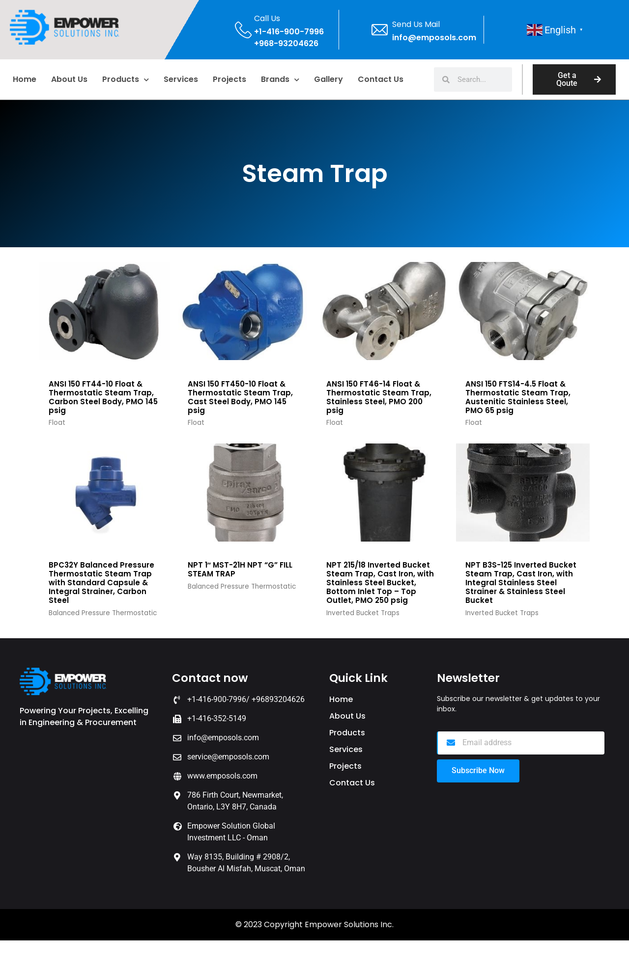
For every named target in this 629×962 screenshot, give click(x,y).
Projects (229, 79)
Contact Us (380, 79)
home (24, 79)
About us (69, 79)
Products (125, 79)
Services (181, 79)
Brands (280, 79)
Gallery (328, 79)
